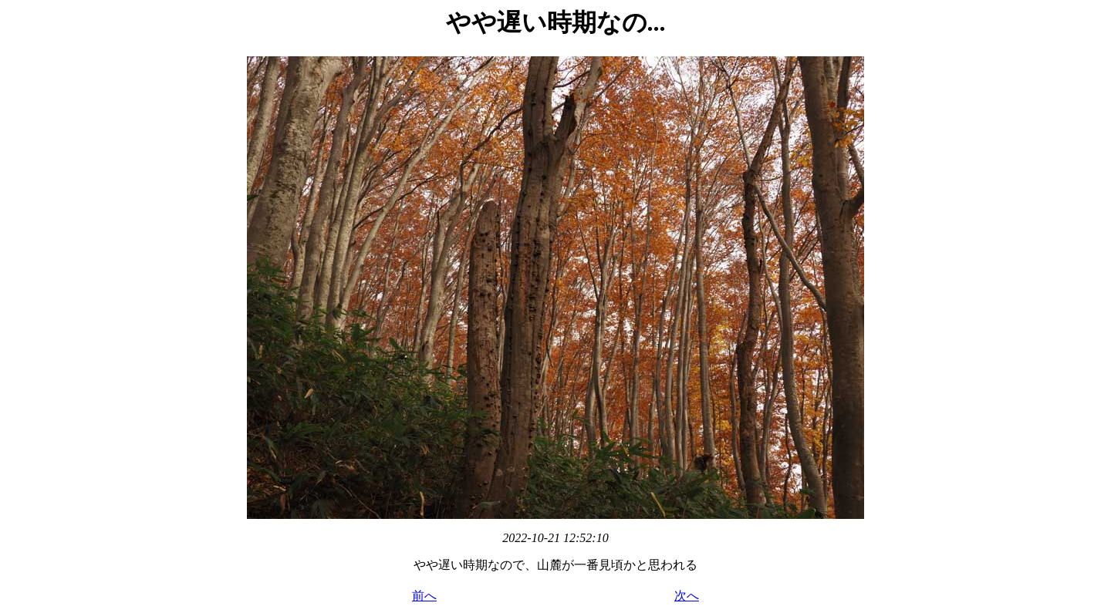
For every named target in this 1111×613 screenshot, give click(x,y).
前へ (424, 595)
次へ (686, 595)
